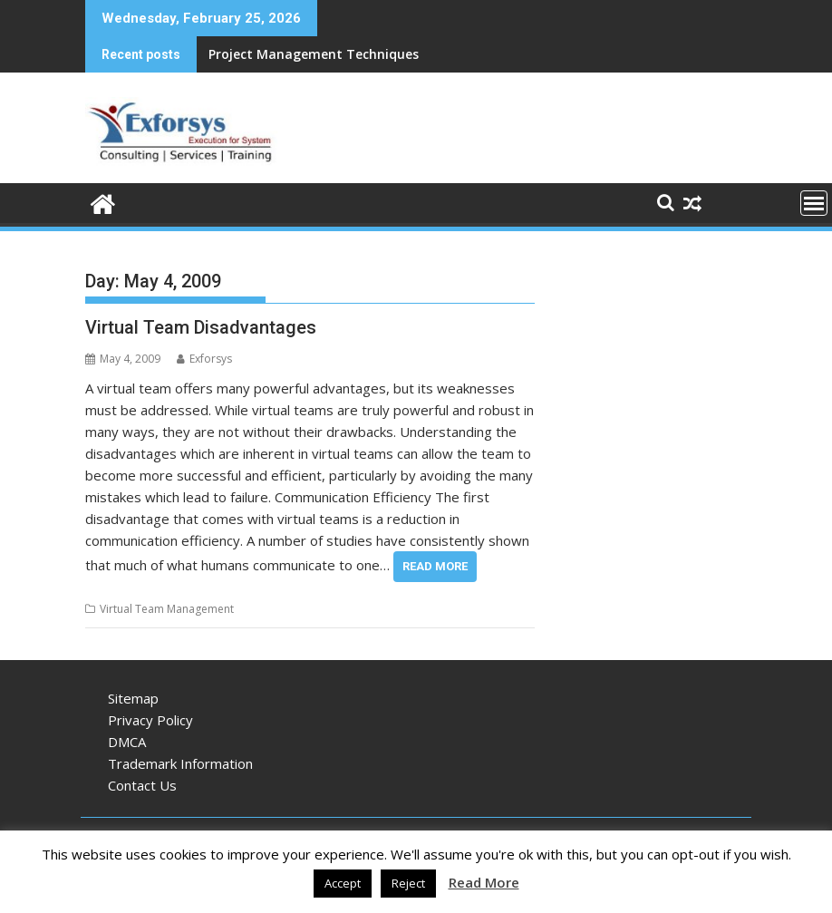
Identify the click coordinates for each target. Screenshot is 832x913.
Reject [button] (408, 883)
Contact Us (142, 785)
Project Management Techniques (313, 54)
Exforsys (204, 358)
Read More (435, 566)
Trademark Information (180, 763)
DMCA (127, 742)
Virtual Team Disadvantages (200, 327)
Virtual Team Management (167, 609)
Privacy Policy (150, 720)
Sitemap (133, 698)
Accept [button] (342, 883)
